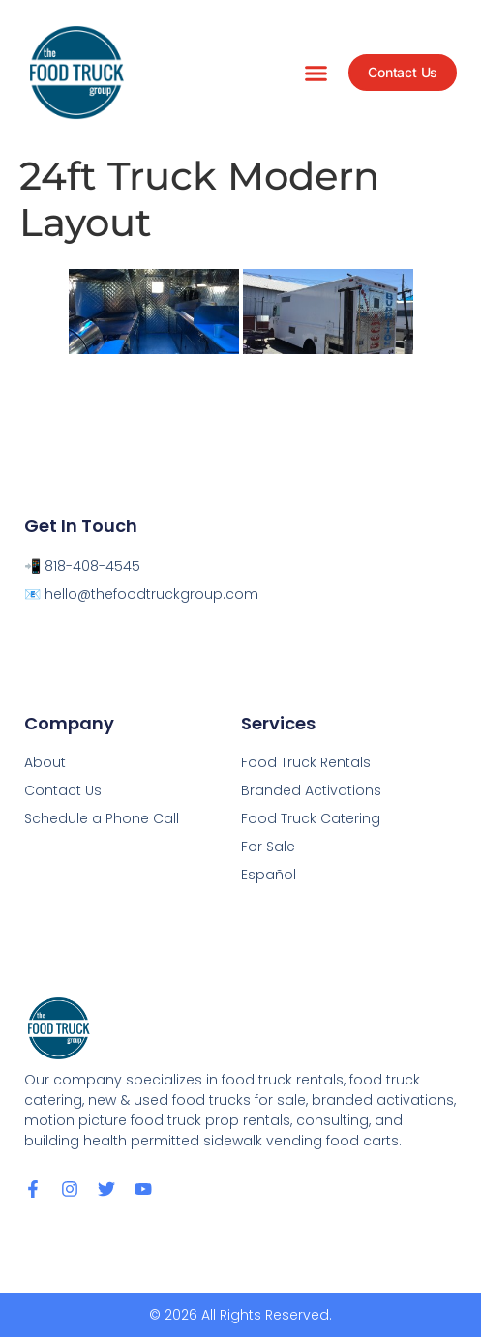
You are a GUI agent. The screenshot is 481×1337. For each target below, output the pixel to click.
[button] (316, 72)
